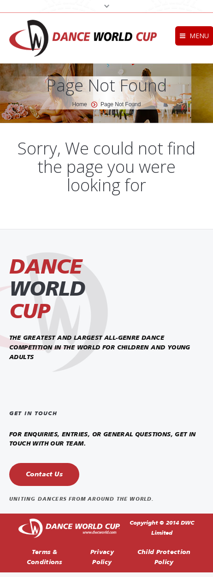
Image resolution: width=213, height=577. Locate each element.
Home (79, 104)
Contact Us (44, 474)
